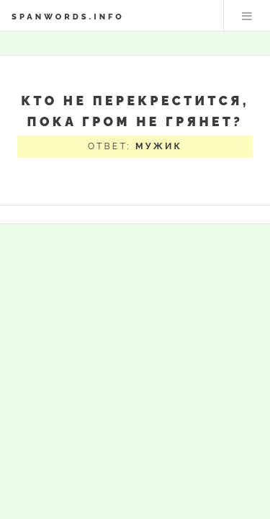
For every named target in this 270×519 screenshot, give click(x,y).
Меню (247, 16)
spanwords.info (68, 17)
